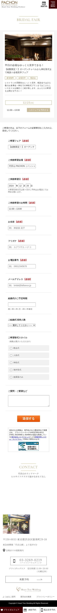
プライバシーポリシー (45, 597)
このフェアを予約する (38, 110)
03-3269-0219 (31, 565)
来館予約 (44, 4)
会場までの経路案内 (15, 555)
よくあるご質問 (9, 597)
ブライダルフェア (11, 610)
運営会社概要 (25, 597)
